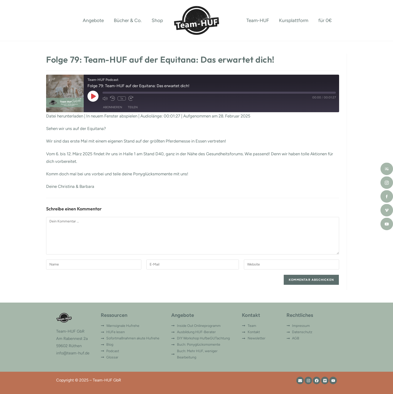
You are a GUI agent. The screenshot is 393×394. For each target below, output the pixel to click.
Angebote (93, 20)
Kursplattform (293, 20)
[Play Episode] (93, 96)
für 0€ (325, 20)
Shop (157, 20)
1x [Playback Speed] (121, 98)
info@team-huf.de (72, 353)
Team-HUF (257, 20)
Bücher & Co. (128, 20)
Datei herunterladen (64, 115)
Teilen (133, 107)
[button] (11, 383)
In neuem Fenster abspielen (111, 115)
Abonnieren (112, 107)
